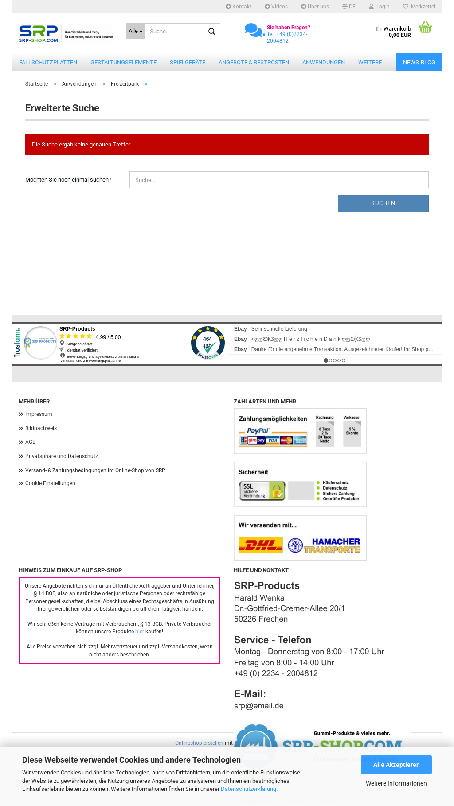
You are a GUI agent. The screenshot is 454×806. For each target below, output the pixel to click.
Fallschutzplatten (48, 62)
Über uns (315, 7)
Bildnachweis (41, 428)
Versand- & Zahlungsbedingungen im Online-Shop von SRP (95, 470)
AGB (30, 442)
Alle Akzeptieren (396, 764)
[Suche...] (135, 31)
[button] (349, 6)
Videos (276, 7)
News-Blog (419, 62)
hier (139, 631)
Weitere (370, 62)
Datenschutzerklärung (248, 789)
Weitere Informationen (396, 783)
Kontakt (238, 7)
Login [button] (379, 7)
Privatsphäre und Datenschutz (61, 456)
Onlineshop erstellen (199, 743)
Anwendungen (323, 62)
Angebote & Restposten (254, 62)
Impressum (38, 414)
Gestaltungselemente (123, 62)
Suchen (383, 203)
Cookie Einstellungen (50, 483)
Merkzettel (419, 7)
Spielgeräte (187, 62)
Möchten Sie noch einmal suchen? (68, 179)
